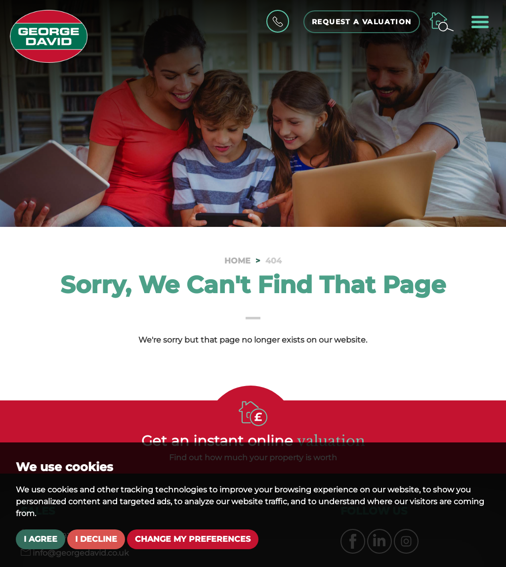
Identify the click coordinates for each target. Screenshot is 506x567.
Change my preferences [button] (193, 539)
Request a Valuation (362, 21)
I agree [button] (40, 539)
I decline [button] (96, 539)
